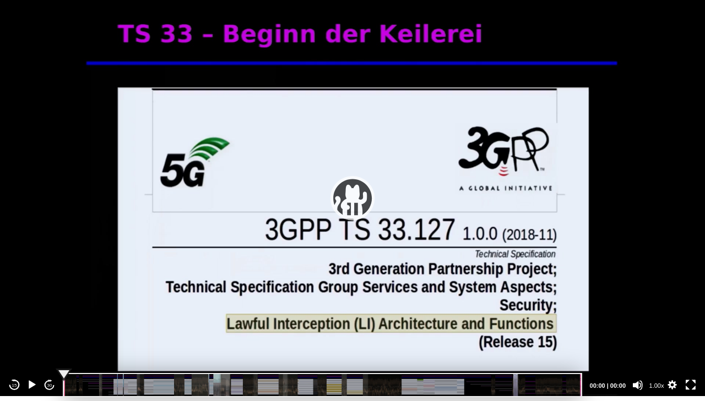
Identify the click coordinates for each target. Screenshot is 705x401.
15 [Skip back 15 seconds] (14, 385)
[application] (352, 198)
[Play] (31, 385)
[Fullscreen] (690, 385)
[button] (352, 198)
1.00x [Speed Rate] (656, 385)
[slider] (322, 385)
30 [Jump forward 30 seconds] (49, 385)
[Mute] (637, 385)
